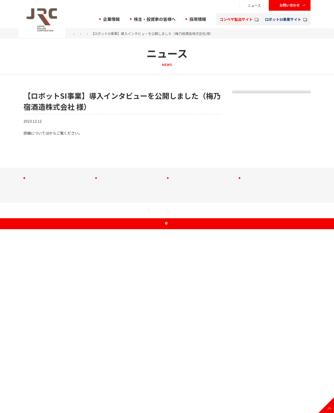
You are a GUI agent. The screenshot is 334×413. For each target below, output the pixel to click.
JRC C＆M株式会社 (192, 334)
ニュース (254, 5)
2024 (242, 139)
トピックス (251, 102)
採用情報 (197, 19)
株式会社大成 (187, 342)
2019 (242, 227)
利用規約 (72, 394)
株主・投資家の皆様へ (155, 19)
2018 (242, 244)
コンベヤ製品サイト (239, 19)
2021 (242, 192)
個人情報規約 (110, 394)
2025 (242, 122)
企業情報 (111, 19)
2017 (242, 262)
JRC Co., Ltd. (169, 407)
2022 (242, 174)
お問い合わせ (289, 5)
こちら (54, 133)
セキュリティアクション (159, 394)
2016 (242, 279)
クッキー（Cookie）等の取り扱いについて (233, 394)
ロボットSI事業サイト (286, 19)
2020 (242, 209)
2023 (110, 33)
